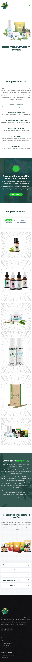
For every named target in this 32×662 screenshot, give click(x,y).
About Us (3, 641)
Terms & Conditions (6, 643)
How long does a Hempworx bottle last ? (13, 575)
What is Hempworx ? (8, 565)
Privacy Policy (5, 645)
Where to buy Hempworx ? (9, 585)
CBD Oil (15, 220)
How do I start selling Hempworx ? (11, 580)
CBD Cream (22, 220)
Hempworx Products (21, 222)
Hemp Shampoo (16, 225)
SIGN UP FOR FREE (16, 194)
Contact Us (4, 648)
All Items (9, 220)
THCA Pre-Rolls (9, 222)
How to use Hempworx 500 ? (10, 570)
